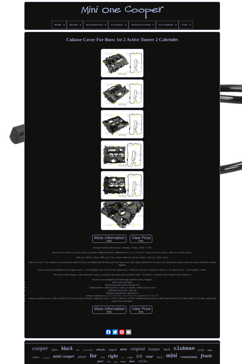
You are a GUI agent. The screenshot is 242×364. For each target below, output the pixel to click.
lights (55, 349)
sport (100, 361)
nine (78, 350)
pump (201, 349)
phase (82, 356)
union (142, 361)
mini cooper (63, 356)
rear (149, 356)
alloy (209, 350)
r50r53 (159, 357)
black (67, 348)
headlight (46, 358)
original (137, 348)
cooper (40, 348)
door (132, 361)
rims (109, 361)
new (123, 349)
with (102, 357)
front (206, 356)
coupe (130, 357)
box (122, 358)
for (93, 356)
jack (115, 362)
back (167, 349)
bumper (154, 349)
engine (112, 349)
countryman (188, 357)
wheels (100, 349)
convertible (88, 350)
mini (171, 355)
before (36, 357)
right (113, 356)
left (139, 356)
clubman (184, 348)
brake (123, 361)
